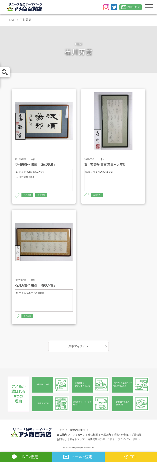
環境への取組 (121, 434)
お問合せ (62, 439)
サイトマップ (77, 439)
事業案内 (106, 434)
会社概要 (93, 434)
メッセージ (79, 434)
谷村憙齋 (28, 195)
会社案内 (62, 434)
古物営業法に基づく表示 (101, 439)
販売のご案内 (77, 430)
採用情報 (136, 434)
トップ (60, 430)
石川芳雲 (42, 195)
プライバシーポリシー (130, 439)
